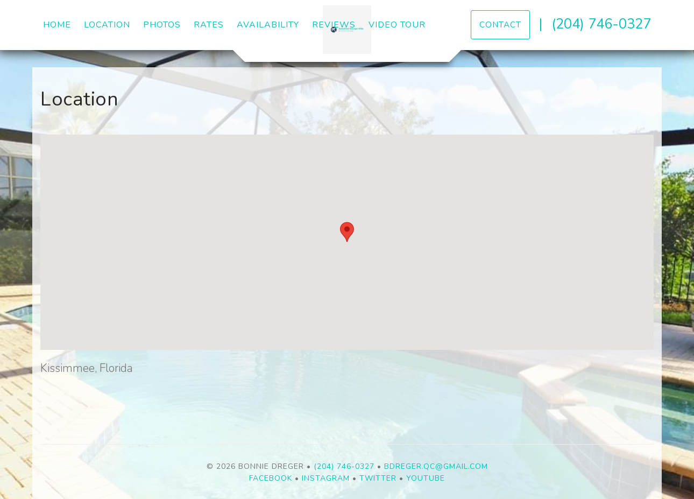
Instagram (326, 478)
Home (57, 25)
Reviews (334, 25)
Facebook (270, 478)
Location (107, 25)
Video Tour (397, 25)
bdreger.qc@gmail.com (436, 466)
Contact (500, 24)
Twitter (377, 478)
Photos (162, 25)
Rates (209, 25)
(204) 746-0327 (601, 24)
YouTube (425, 478)
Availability (268, 25)
